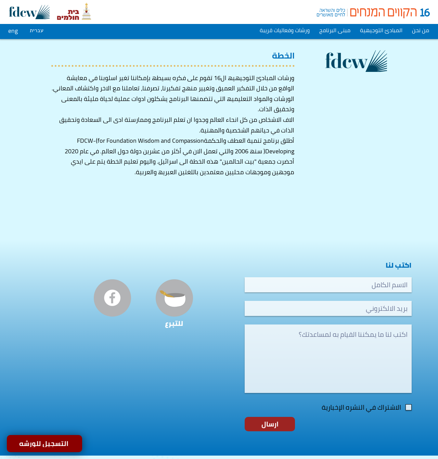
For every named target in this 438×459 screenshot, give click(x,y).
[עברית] (37, 30)
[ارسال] (270, 424)
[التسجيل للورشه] (44, 443)
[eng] (14, 30)
